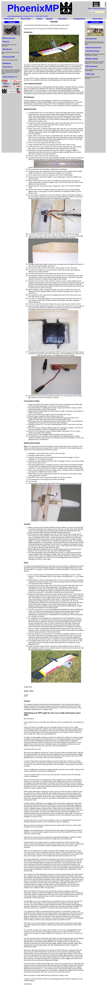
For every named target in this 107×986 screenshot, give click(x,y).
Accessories (62, 18)
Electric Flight (26, 18)
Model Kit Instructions (93, 47)
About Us (6, 41)
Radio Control (9, 18)
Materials (49, 18)
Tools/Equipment (79, 18)
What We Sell (7, 49)
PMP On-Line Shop (8, 38)
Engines (39, 18)
